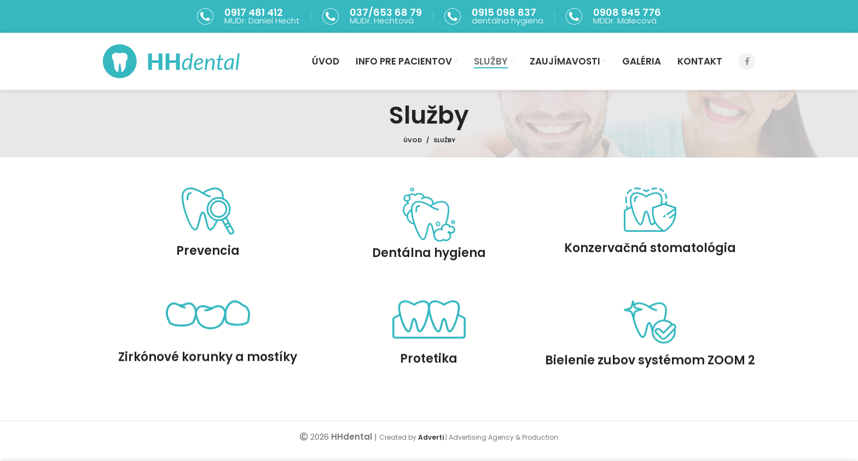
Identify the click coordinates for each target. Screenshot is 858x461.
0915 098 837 (504, 12)
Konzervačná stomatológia (650, 257)
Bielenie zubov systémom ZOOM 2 (650, 377)
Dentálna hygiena (429, 261)
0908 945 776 (627, 12)
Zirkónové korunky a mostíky (207, 373)
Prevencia (208, 259)
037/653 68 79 (386, 12)
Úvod (412, 140)
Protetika (428, 375)
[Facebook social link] (747, 61)
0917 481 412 (253, 12)
